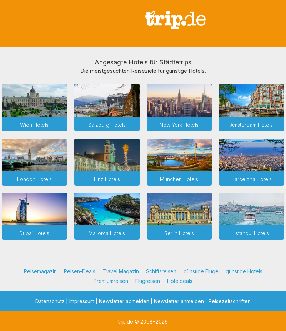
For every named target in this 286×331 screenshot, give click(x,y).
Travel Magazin (120, 271)
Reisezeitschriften (230, 301)
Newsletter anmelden (179, 301)
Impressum (81, 301)
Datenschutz (50, 301)
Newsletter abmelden (124, 301)
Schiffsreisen (161, 271)
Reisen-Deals (79, 271)
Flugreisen (147, 281)
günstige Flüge (201, 271)
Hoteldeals (179, 281)
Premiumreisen (111, 281)
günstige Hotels (244, 271)
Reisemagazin (40, 271)
